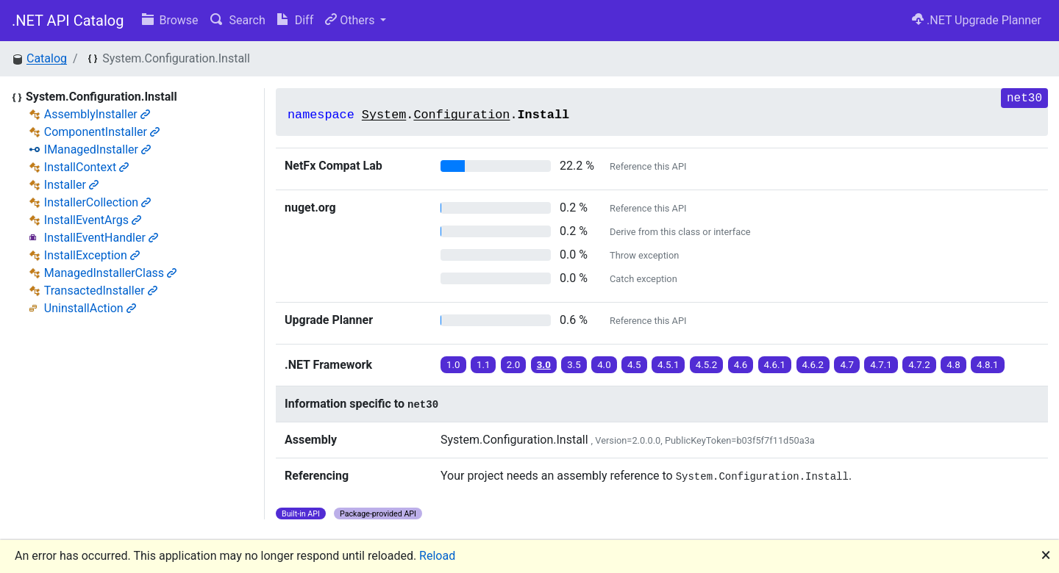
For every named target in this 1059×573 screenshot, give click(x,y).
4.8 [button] (953, 364)
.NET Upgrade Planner (976, 20)
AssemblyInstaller (97, 114)
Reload (437, 556)
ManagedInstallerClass (110, 273)
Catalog (46, 58)
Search (237, 20)
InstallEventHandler (101, 238)
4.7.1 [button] (881, 364)
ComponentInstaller (102, 132)
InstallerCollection (97, 202)
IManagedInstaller (97, 149)
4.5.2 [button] (707, 364)
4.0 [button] (604, 364)
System (384, 115)
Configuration (461, 115)
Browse (170, 20)
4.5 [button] (634, 364)
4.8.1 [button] (988, 364)
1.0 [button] (453, 364)
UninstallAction (90, 308)
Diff (295, 20)
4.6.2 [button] (813, 364)
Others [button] (351, 20)
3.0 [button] (544, 364)
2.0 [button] (514, 364)
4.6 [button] (741, 364)
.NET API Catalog (68, 20)
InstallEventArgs (92, 220)
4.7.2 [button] (919, 364)
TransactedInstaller (100, 291)
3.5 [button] (574, 364)
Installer (71, 185)
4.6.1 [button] (775, 364)
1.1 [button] (484, 364)
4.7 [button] (847, 364)
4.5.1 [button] (668, 364)
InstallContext (86, 167)
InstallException (92, 255)
